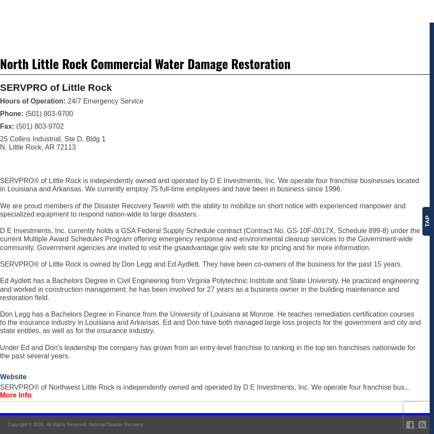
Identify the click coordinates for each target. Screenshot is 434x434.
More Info (15, 395)
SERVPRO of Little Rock (56, 87)
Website (13, 377)
